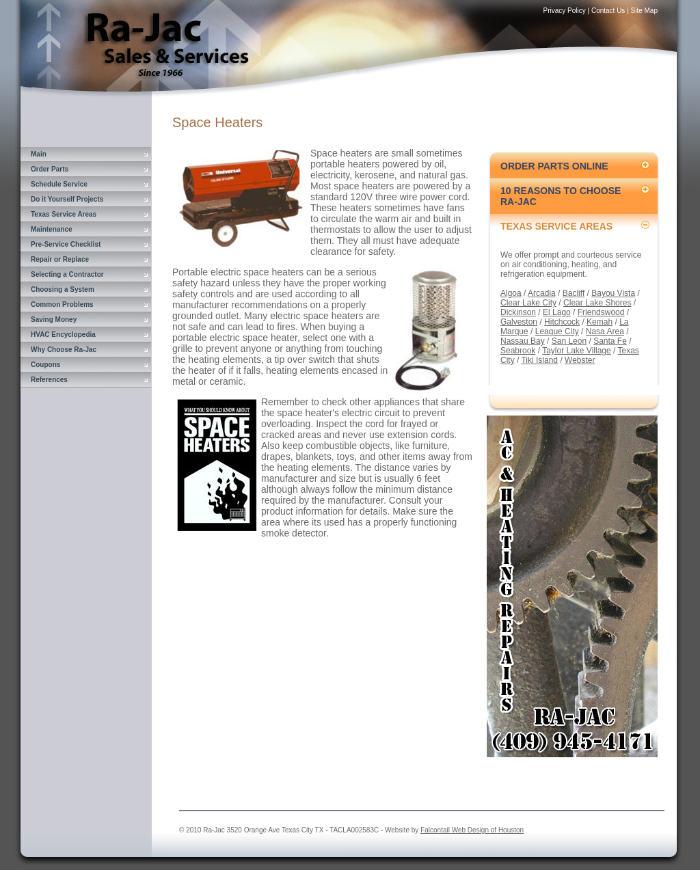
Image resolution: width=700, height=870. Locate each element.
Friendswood (601, 312)
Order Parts (49, 169)
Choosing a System (62, 289)
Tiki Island (539, 360)
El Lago (557, 312)
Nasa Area (605, 331)
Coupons (45, 364)
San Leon (569, 341)
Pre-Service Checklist (65, 244)
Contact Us (608, 10)
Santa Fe (610, 341)
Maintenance (51, 229)
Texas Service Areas (63, 214)
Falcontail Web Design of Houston (472, 830)
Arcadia (542, 293)
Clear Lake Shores (597, 303)
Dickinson (518, 312)
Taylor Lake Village (576, 350)
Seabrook (517, 350)
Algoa (511, 293)
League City (557, 331)
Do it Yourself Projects (67, 199)
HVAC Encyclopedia (63, 334)
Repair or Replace (60, 259)
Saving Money (54, 319)
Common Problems (62, 304)
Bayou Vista (613, 293)
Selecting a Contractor (67, 274)
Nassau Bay (522, 341)
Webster (580, 360)
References (49, 379)
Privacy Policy (564, 10)
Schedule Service (59, 184)
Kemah (599, 322)
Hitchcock (562, 322)
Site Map (644, 10)
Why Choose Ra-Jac (63, 349)
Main (38, 154)
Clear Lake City (528, 303)
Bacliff (573, 293)
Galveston (518, 322)
